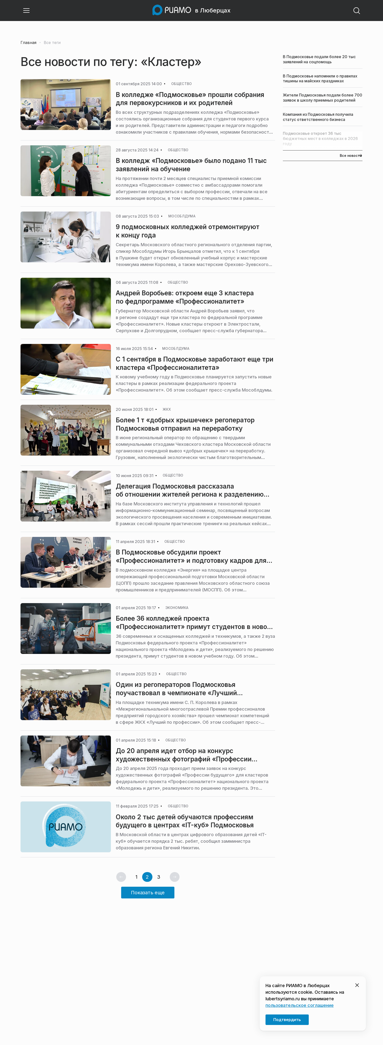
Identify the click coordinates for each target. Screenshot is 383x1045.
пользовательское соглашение (300, 1005)
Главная (28, 42)
